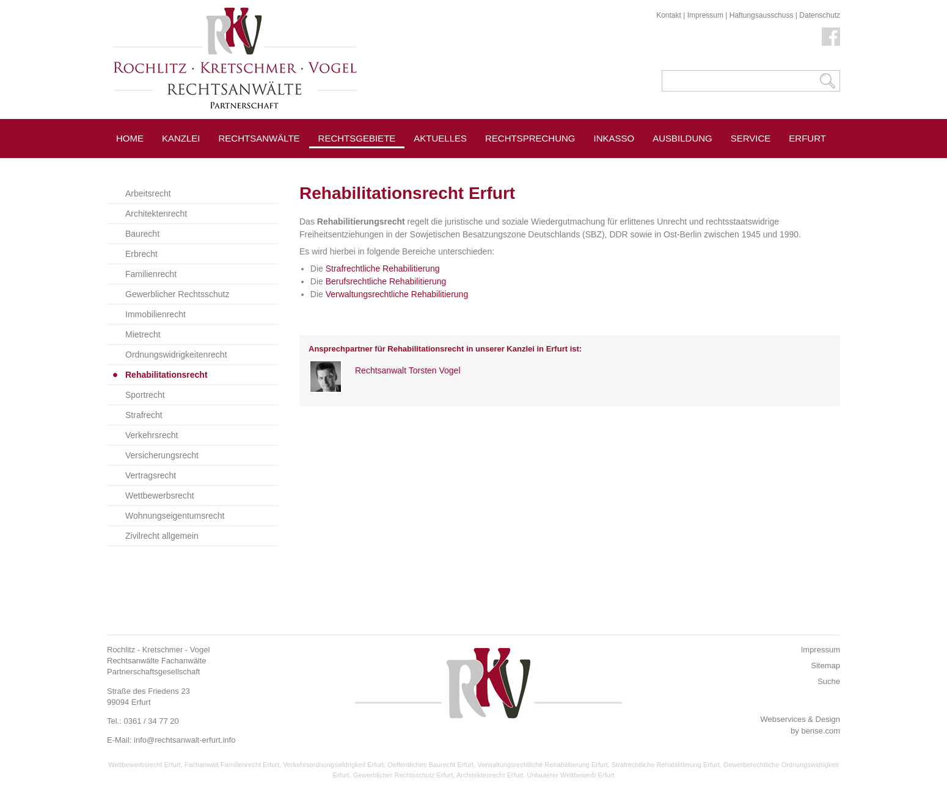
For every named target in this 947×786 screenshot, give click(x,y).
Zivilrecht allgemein (162, 536)
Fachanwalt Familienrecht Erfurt (232, 764)
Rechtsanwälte (259, 138)
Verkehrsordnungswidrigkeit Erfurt (333, 764)
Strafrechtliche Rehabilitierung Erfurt (666, 764)
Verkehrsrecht (151, 435)
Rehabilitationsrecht (166, 375)
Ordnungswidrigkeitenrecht (176, 354)
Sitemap (825, 665)
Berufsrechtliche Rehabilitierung (386, 281)
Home (130, 138)
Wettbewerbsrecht (159, 495)
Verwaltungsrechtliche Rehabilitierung (397, 294)
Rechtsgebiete (357, 138)
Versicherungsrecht (162, 455)
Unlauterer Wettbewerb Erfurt (571, 775)
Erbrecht (141, 254)
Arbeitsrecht (148, 193)
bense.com (820, 730)
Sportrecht (145, 395)
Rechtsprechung (530, 138)
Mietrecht (143, 334)
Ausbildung (682, 138)
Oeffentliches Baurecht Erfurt (430, 764)
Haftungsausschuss (761, 15)
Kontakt (668, 15)
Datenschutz (819, 15)
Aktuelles (440, 138)
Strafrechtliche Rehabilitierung (383, 268)
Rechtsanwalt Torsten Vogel (408, 370)
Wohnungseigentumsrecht (174, 516)
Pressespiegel (452, 165)
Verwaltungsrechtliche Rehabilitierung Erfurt (543, 764)
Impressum (705, 15)
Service (751, 138)
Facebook (831, 36)
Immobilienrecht (155, 314)
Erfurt (807, 138)
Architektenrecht (156, 213)
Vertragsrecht (150, 475)
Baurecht (142, 234)
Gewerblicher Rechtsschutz (177, 294)
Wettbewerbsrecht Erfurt (144, 764)
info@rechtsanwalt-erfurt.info (184, 740)
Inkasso (614, 138)
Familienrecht (151, 274)
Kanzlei (181, 138)
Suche (828, 681)
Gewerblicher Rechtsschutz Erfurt (403, 775)
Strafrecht (144, 415)
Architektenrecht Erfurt (489, 775)
